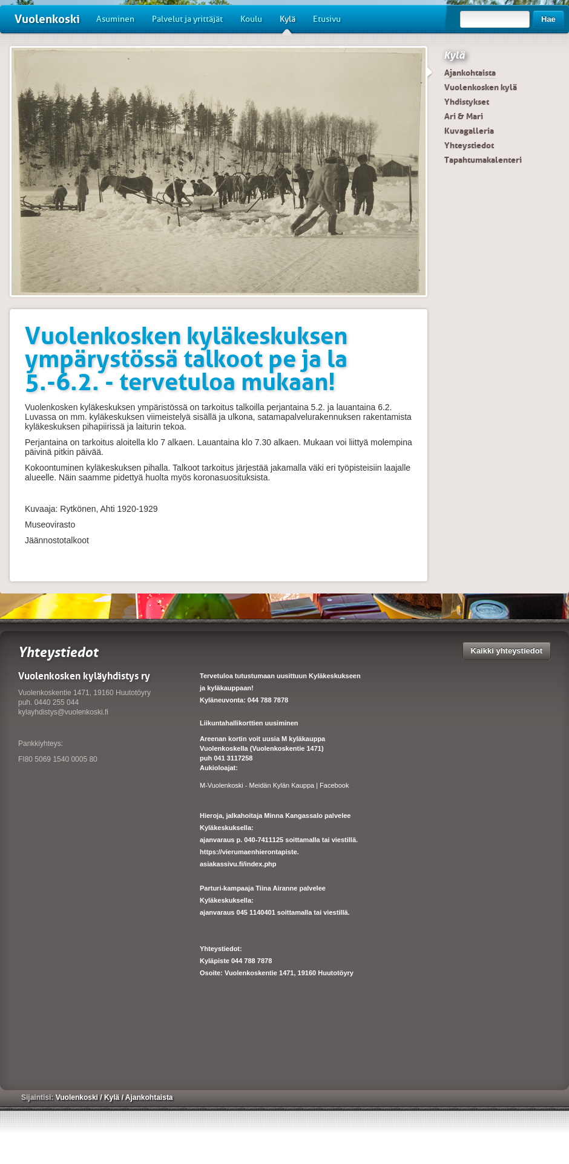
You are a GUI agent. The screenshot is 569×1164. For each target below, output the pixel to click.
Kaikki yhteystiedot (507, 650)
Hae (548, 19)
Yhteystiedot (469, 145)
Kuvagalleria (469, 130)
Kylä (287, 23)
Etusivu (327, 19)
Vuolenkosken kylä (480, 87)
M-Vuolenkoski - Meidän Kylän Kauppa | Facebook (274, 785)
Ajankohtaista (470, 72)
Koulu (251, 19)
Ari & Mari (463, 116)
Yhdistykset (466, 101)
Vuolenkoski (47, 19)
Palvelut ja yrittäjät (187, 19)
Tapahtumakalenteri (483, 159)
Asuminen (115, 19)
